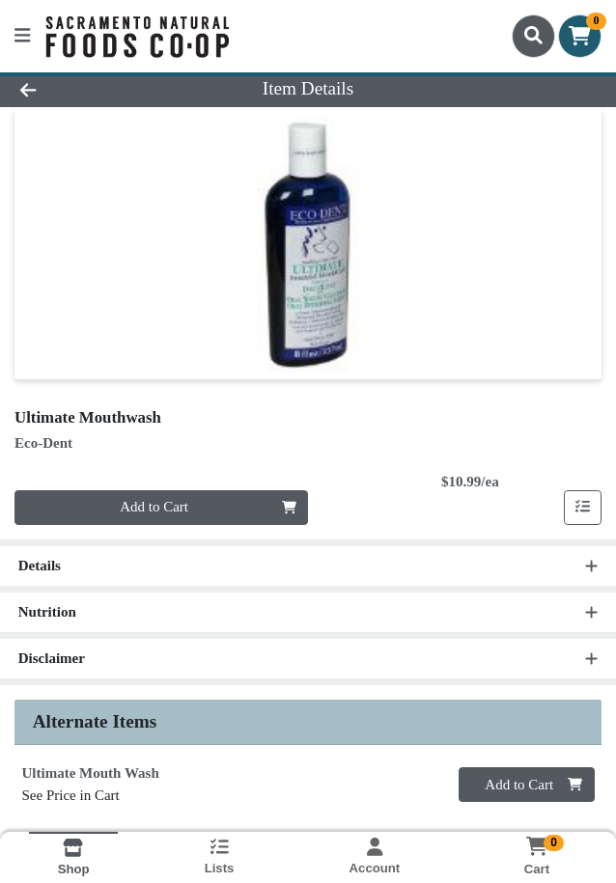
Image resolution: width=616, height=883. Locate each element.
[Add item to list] (583, 507)
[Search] (533, 35)
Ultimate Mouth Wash (90, 774)
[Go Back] (87, 89)
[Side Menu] (22, 36)
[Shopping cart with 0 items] (580, 36)
